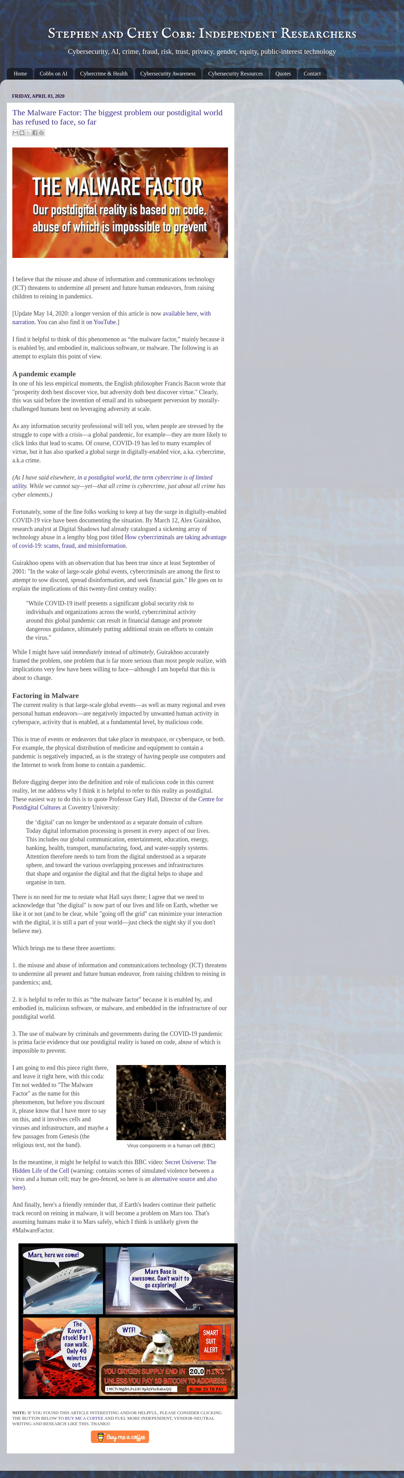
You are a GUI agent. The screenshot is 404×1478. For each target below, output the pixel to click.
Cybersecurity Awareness (168, 73)
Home (20, 73)
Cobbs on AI (53, 73)
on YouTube (101, 322)
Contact (312, 73)
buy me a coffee (84, 1418)
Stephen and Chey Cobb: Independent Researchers (202, 34)
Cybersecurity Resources (235, 73)
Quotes (283, 73)
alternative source (173, 1178)
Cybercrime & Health (104, 73)
